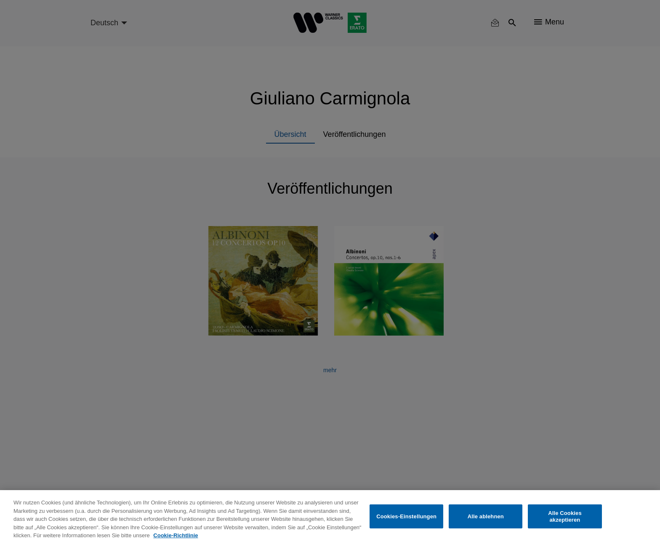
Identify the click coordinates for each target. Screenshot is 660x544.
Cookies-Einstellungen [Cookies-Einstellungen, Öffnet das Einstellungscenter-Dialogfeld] (406, 516)
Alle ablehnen (486, 516)
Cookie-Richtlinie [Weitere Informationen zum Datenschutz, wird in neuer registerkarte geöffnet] (175, 535)
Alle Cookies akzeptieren (565, 516)
